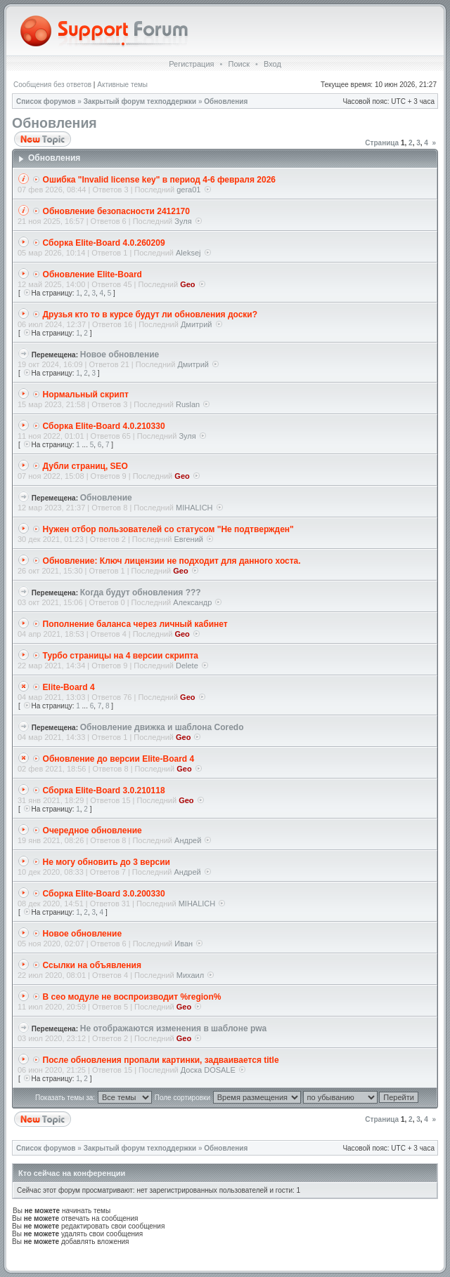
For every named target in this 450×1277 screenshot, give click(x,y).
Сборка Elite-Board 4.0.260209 (104, 243)
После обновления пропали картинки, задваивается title (161, 1060)
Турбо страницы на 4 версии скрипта (120, 656)
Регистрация (191, 64)
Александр (192, 602)
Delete (187, 665)
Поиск (238, 64)
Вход (272, 64)
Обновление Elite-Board (92, 274)
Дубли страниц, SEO (85, 466)
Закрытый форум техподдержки (140, 101)
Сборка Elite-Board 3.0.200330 (104, 894)
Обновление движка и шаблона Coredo (162, 727)
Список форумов (46, 101)
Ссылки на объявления (92, 965)
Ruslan (188, 404)
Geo (187, 284)
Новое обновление (120, 354)
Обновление (106, 498)
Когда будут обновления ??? (140, 592)
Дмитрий (196, 324)
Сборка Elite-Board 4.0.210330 (104, 426)
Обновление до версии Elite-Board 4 (119, 759)
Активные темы (122, 84)
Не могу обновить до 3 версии (106, 862)
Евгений (188, 539)
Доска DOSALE (208, 1070)
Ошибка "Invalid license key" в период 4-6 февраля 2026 (159, 180)
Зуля (182, 221)
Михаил (190, 975)
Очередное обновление (92, 830)
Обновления (226, 101)
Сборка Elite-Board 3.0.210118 (104, 790)
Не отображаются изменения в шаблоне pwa (173, 1028)
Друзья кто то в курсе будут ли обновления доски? (150, 314)
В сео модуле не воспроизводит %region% (132, 997)
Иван (183, 943)
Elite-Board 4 (69, 687)
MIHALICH (194, 507)
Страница (382, 143)
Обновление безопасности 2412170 (116, 211)
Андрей (187, 840)
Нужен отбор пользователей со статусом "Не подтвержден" (168, 529)
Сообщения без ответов (52, 84)
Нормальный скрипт (86, 394)
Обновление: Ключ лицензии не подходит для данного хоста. (172, 561)
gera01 (188, 189)
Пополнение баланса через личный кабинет (135, 624)
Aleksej (188, 253)
